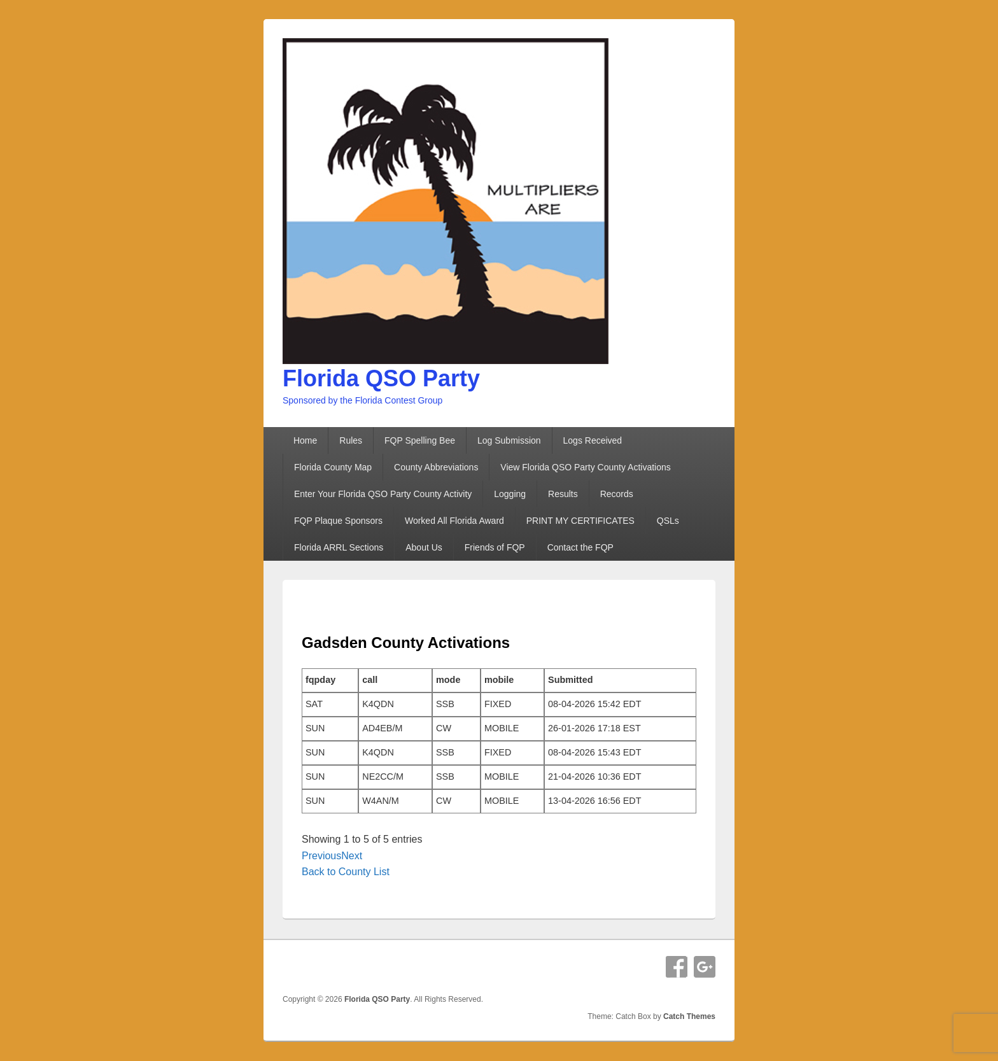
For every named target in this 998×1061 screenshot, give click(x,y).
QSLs (668, 521)
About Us (423, 547)
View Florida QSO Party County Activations (585, 467)
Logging (510, 494)
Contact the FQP (580, 547)
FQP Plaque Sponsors (338, 521)
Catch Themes (689, 1016)
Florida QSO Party (381, 378)
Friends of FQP (495, 547)
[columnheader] (330, 680)
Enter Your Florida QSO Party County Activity (383, 494)
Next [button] (351, 855)
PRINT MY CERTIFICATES (580, 521)
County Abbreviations (436, 467)
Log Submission (509, 440)
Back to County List (346, 871)
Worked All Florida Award (454, 521)
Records (616, 494)
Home (305, 440)
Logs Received (592, 440)
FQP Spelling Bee (419, 440)
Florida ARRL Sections (338, 547)
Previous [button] (321, 855)
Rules (350, 440)
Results (563, 494)
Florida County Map (333, 467)
